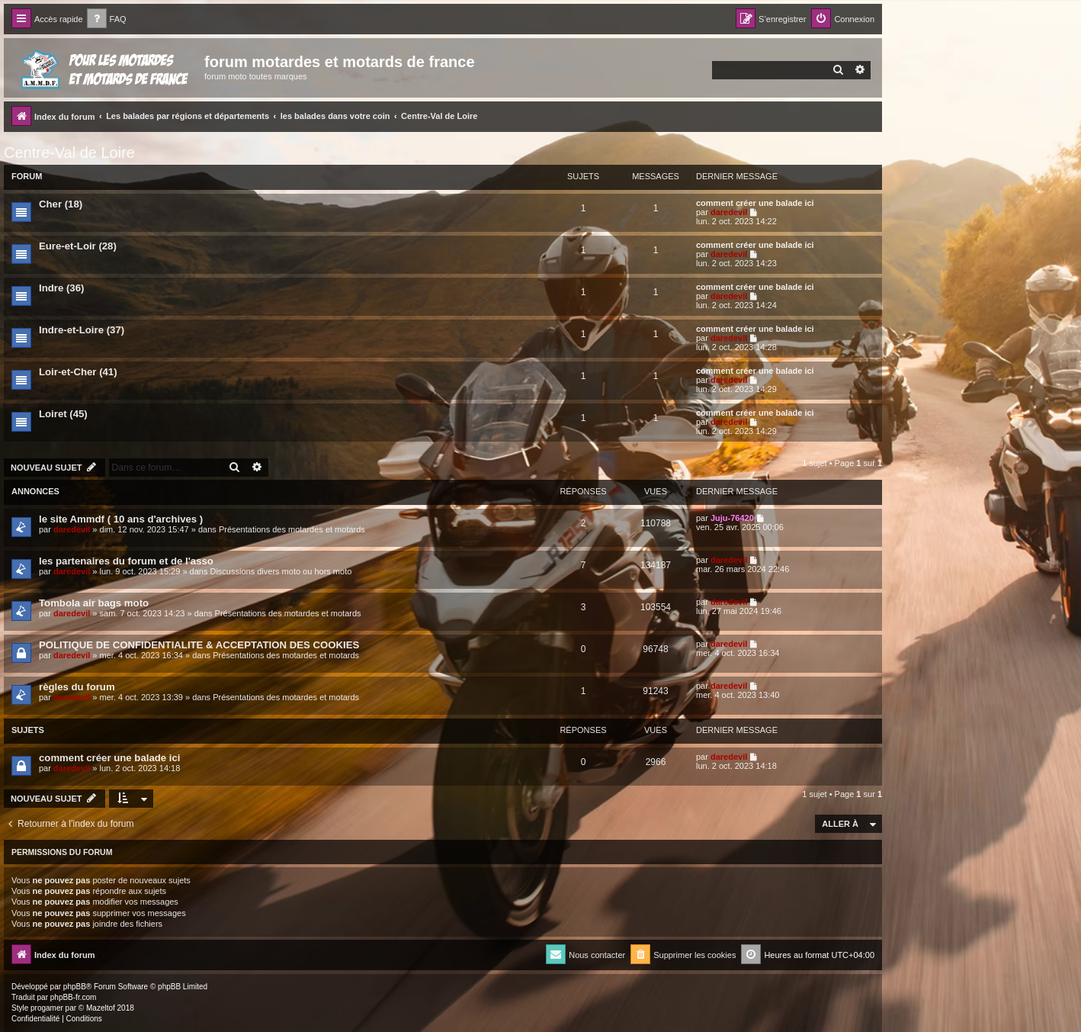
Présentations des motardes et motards (292, 529)
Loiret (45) (63, 414)
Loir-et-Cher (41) (78, 372)
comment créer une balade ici (755, 202)
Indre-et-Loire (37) (81, 330)
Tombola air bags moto (94, 603)
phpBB (74, 986)
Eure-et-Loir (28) (78, 246)
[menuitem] (107, 19)
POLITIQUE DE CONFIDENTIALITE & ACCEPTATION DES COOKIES (199, 645)
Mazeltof (100, 1008)
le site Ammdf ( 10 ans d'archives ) (121, 519)
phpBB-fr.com (73, 997)
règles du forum (77, 687)
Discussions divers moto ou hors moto (280, 571)
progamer (46, 1008)
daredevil (729, 212)
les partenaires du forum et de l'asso (126, 561)
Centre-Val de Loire (69, 152)
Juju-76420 (732, 517)
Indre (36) (61, 288)
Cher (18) (60, 204)
